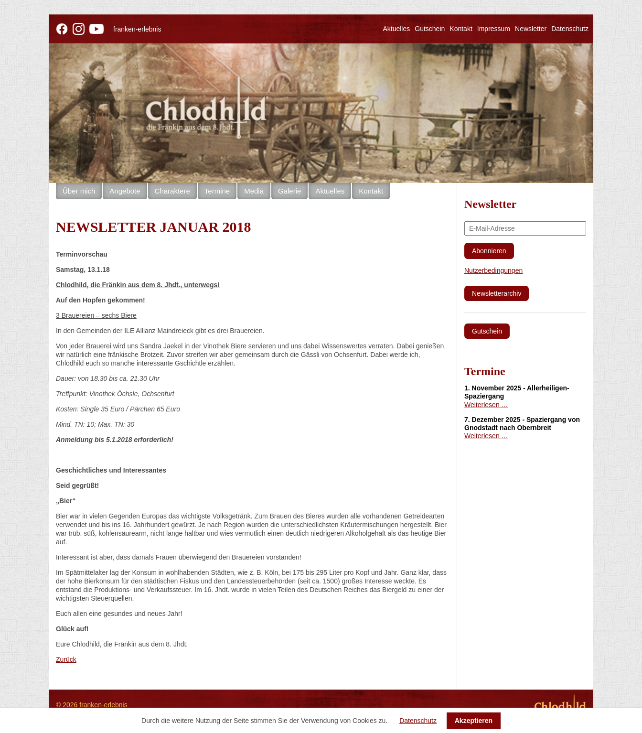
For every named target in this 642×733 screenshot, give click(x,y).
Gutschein (430, 28)
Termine (217, 191)
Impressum (493, 28)
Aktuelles (396, 28)
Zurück (66, 659)
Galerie (289, 191)
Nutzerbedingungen (493, 270)
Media (254, 191)
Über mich (79, 191)
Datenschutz (569, 28)
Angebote (124, 191)
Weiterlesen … (486, 405)
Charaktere (172, 191)
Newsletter (530, 28)
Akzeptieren (473, 720)
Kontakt (460, 28)
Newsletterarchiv (496, 293)
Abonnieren (489, 251)
